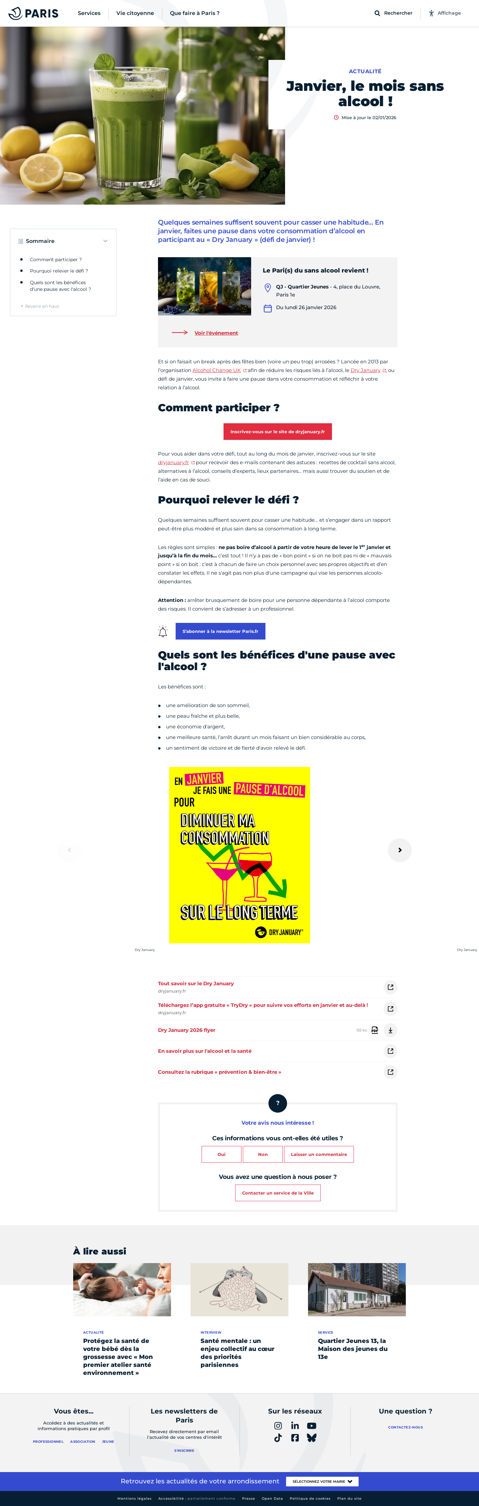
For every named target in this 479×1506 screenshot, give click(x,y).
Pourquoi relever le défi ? (59, 271)
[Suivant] (400, 850)
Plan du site (349, 1498)
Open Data (272, 1498)
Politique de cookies (310, 1498)
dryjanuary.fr (173, 462)
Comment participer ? (56, 260)
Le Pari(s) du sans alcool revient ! (315, 270)
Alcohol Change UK (217, 370)
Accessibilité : (197, 1498)
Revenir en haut (42, 306)
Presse (248, 1498)
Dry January (366, 370)
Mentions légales (134, 1498)
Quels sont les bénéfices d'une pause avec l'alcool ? (60, 286)
